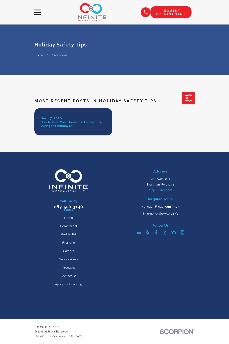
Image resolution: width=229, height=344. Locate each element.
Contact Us (68, 276)
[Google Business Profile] (139, 232)
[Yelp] (147, 232)
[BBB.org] (165, 232)
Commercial (68, 226)
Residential (68, 234)
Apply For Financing (68, 284)
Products (68, 267)
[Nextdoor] (173, 232)
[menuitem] (39, 336)
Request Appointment (171, 12)
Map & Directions (160, 190)
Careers (68, 251)
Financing (68, 242)
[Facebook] (156, 232)
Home (68, 218)
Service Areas (68, 259)
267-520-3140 (68, 206)
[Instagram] (182, 232)
